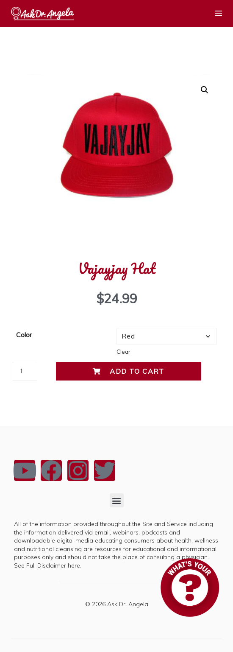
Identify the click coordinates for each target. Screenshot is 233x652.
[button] (204, 90)
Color (24, 334)
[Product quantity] (25, 371)
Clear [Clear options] (123, 351)
